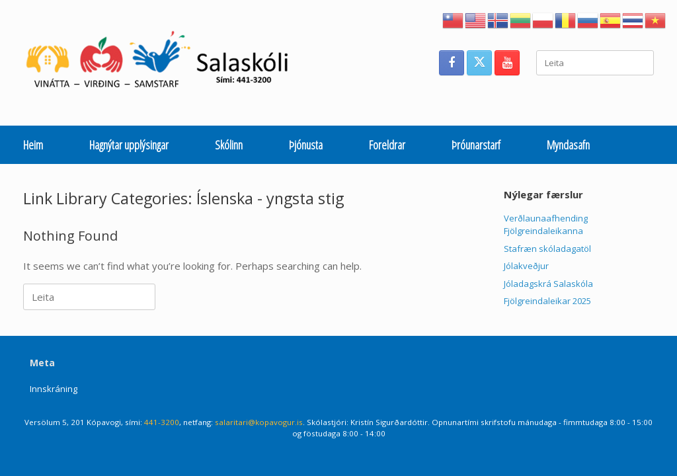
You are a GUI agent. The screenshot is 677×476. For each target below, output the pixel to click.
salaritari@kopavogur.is (259, 422)
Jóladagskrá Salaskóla (548, 284)
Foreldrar (387, 145)
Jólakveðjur (526, 266)
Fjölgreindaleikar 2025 (547, 301)
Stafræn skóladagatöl (547, 249)
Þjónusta (306, 145)
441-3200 (161, 422)
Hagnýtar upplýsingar (129, 145)
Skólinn (229, 145)
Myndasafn (568, 145)
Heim (33, 145)
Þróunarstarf (476, 145)
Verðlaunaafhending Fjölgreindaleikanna (546, 224)
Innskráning (53, 389)
